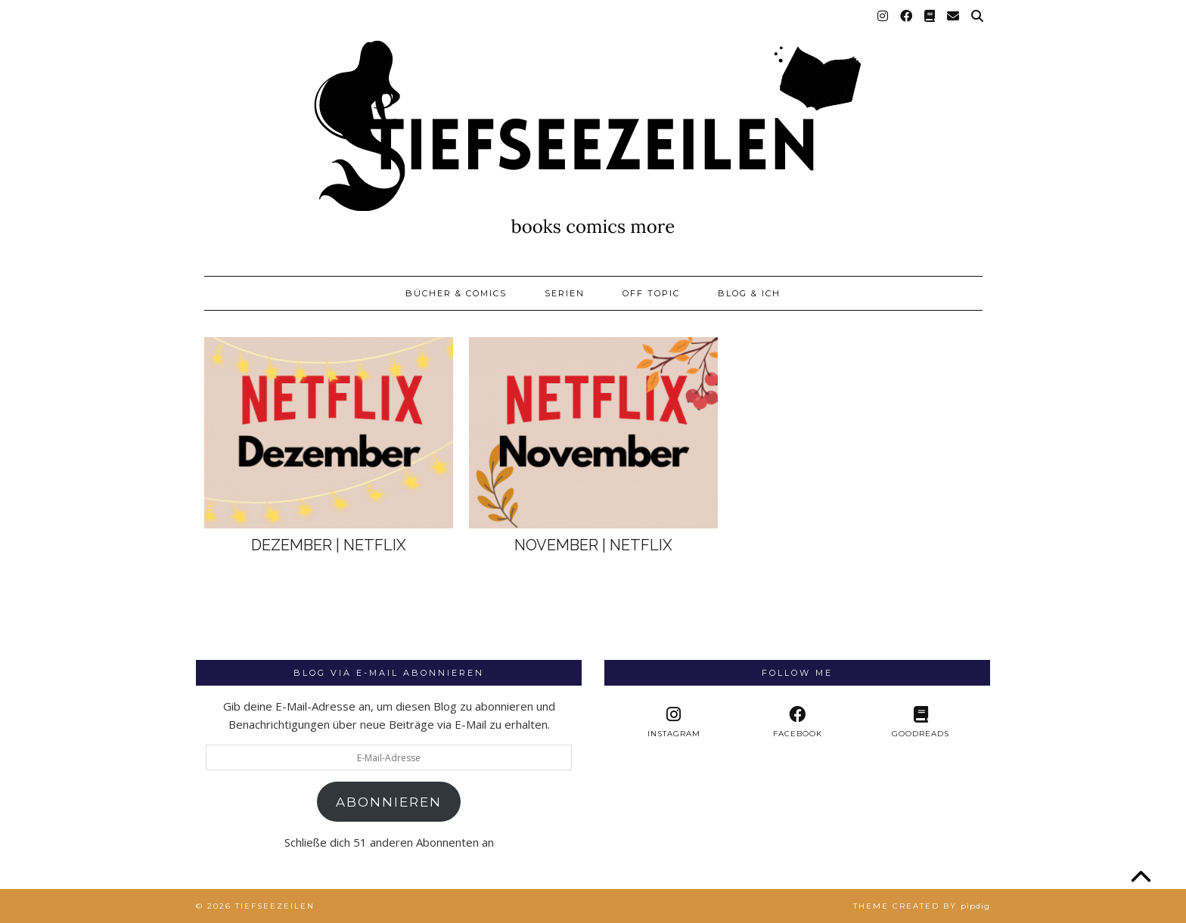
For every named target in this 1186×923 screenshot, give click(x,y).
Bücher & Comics (456, 293)
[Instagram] (883, 16)
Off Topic (651, 293)
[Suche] (978, 16)
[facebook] (796, 722)
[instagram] (673, 722)
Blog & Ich (749, 293)
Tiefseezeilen (275, 906)
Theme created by (921, 906)
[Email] (954, 16)
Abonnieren (389, 802)
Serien (565, 293)
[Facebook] (907, 16)
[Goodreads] (930, 16)
